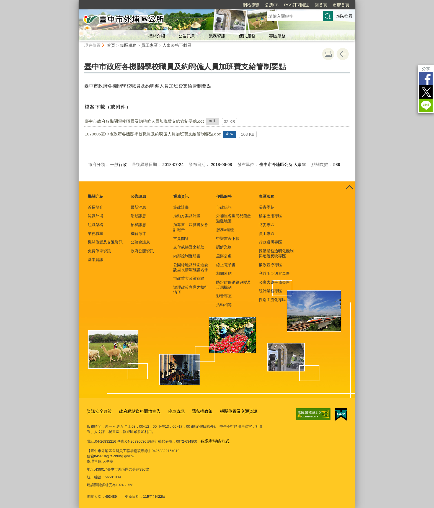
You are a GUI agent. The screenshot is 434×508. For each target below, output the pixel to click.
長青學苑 (266, 207)
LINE (426, 105)
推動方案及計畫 (186, 216)
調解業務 (224, 247)
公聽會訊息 (140, 242)
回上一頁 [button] (343, 54)
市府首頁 (341, 4)
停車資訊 (166, 411)
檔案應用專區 (270, 216)
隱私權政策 (190, 411)
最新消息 (138, 207)
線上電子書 (226, 265)
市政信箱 (224, 207)
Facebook (426, 78)
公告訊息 (187, 36)
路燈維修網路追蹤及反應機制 (233, 284)
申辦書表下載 (227, 238)
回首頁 (321, 4)
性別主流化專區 (272, 299)
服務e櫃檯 (225, 229)
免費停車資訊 (99, 251)
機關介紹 (156, 36)
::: (76, 2)
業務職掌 (95, 233)
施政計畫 (181, 207)
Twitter (426, 92)
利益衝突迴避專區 (274, 273)
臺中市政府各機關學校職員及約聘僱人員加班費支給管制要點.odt (144, 121)
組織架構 (95, 224)
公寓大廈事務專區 (274, 282)
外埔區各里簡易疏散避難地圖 (233, 218)
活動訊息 (138, 216)
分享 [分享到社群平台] (426, 69)
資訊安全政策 (97, 411)
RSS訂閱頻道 (296, 4)
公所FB (271, 4)
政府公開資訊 (142, 251)
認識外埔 (95, 216)
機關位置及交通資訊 (105, 242)
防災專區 (266, 224)
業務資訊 (217, 36)
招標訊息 (138, 224)
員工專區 (149, 45)
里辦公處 (224, 256)
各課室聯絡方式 (213, 439)
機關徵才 (138, 233)
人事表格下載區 (177, 45)
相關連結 (224, 273)
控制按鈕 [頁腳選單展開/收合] (349, 187)
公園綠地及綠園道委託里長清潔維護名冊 (190, 267)
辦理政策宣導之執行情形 (190, 289)
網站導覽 (251, 4)
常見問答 (181, 238)
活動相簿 (224, 304)
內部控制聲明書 (186, 256)
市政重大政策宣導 (188, 278)
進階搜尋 (344, 16)
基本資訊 (95, 259)
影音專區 (224, 296)
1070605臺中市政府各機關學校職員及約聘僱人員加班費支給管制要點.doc (153, 134)
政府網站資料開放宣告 (134, 411)
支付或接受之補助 (188, 247)
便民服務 (247, 36)
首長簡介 (95, 207)
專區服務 (277, 36)
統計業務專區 (270, 291)
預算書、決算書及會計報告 (190, 227)
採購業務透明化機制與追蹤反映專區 (276, 253)
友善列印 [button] (328, 54)
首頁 (111, 45)
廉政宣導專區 (270, 265)
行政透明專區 (270, 242)
